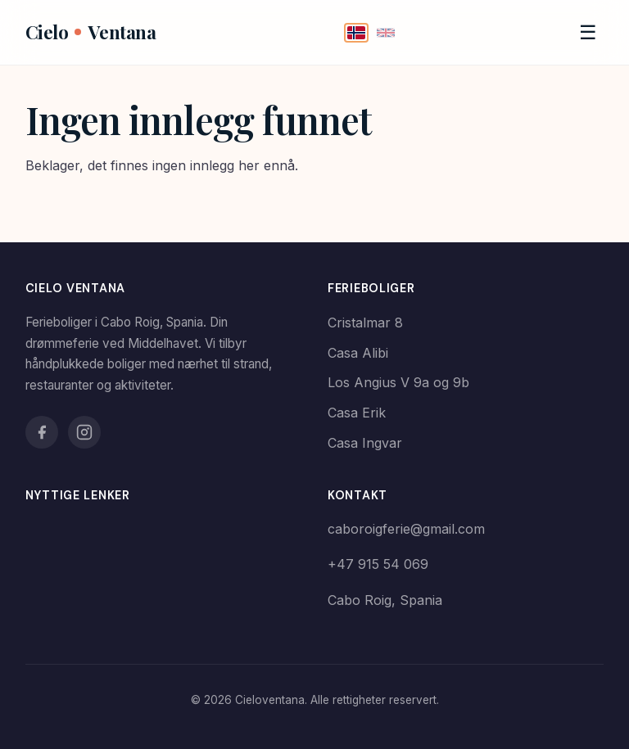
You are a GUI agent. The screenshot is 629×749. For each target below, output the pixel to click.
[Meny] (588, 32)
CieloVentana (90, 32)
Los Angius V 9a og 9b (398, 382)
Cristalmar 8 (365, 322)
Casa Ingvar (365, 443)
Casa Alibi (358, 353)
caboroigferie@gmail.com (406, 529)
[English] (385, 33)
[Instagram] (84, 432)
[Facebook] (41, 432)
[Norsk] (356, 33)
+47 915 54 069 (378, 564)
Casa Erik (357, 412)
